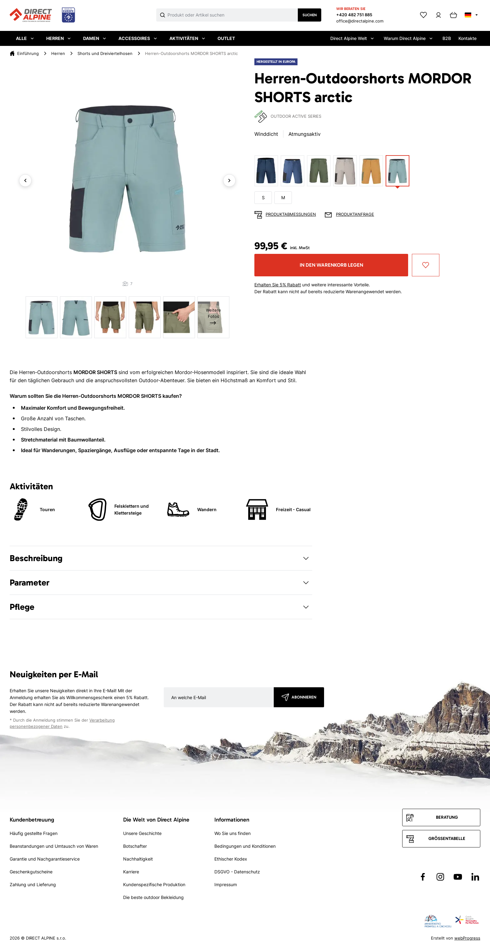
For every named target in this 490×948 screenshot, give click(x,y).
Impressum (225, 884)
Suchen (309, 15)
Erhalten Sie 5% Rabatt (277, 284)
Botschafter (135, 846)
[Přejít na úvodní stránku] (42, 15)
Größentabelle (446, 838)
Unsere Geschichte (142, 833)
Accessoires (137, 38)
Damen (94, 38)
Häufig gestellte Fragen (34, 833)
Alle (25, 38)
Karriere (131, 871)
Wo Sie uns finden (232, 833)
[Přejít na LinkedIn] (475, 877)
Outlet (226, 38)
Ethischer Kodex (230, 859)
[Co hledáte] (233, 15)
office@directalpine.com (359, 20)
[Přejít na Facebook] (423, 877)
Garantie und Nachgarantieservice (45, 859)
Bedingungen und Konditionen (245, 846)
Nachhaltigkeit (138, 859)
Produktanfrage (355, 214)
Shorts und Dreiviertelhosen (105, 53)
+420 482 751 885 (354, 14)
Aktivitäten (187, 38)
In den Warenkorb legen (331, 265)
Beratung (447, 817)
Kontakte (467, 38)
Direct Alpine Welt (352, 38)
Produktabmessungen (291, 214)
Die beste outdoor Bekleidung (153, 897)
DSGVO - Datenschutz (237, 871)
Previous (25, 180)
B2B (446, 38)
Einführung (28, 53)
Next (229, 180)
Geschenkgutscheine (31, 871)
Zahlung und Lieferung (33, 884)
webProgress (467, 938)
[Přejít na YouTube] (458, 877)
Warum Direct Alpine (408, 38)
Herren (58, 38)
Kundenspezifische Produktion (154, 884)
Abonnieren (304, 697)
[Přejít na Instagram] (440, 877)
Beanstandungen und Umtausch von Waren (54, 846)
